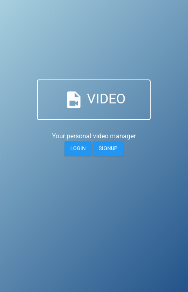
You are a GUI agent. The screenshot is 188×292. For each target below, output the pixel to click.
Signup (108, 148)
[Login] (78, 148)
